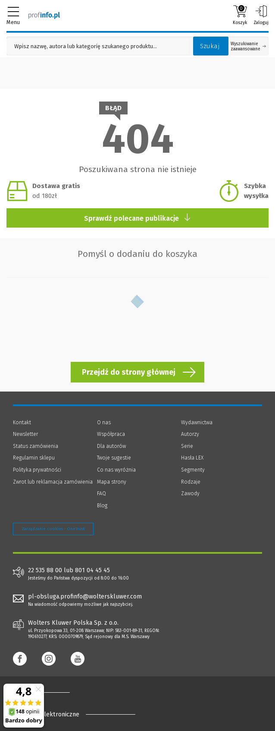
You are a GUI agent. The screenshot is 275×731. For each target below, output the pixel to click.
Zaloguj (261, 15)
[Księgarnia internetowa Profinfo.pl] (44, 15)
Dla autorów (111, 446)
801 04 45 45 (92, 570)
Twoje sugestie (114, 458)
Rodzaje (190, 482)
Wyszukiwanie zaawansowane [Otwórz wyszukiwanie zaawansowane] (248, 46)
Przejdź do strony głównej (128, 372)
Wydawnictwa (196, 422)
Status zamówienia (35, 446)
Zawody (190, 493)
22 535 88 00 (45, 570)
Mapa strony (111, 482)
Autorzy (190, 434)
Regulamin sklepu (34, 458)
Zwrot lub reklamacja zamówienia (53, 482)
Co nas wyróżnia (116, 470)
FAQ (101, 493)
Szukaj (210, 46)
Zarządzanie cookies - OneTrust (53, 528)
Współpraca (111, 434)
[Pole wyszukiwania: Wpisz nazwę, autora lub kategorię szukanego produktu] (97, 46)
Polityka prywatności (37, 470)
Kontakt (22, 422)
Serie (187, 446)
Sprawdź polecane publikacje (137, 217)
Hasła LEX (192, 458)
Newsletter (25, 434)
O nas (104, 422)
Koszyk (240, 15)
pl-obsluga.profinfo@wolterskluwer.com (85, 596)
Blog (102, 506)
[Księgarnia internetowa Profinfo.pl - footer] (47, 692)
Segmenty (193, 470)
